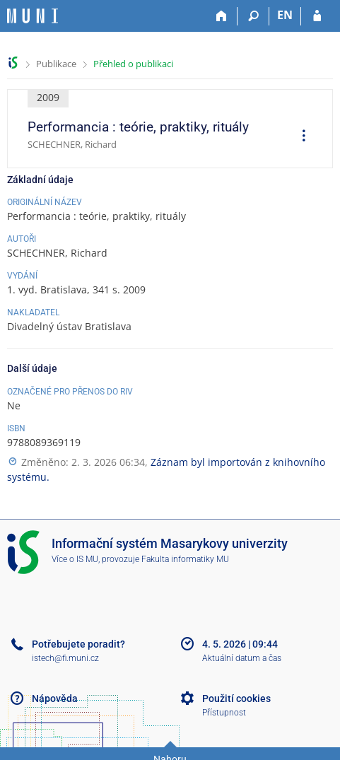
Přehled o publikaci (133, 63)
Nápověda (55, 698)
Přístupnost (224, 713)
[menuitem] (299, 137)
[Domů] (222, 16)
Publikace (56, 63)
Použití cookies (236, 698)
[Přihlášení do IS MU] (317, 16)
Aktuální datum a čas (241, 658)
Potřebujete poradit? (78, 644)
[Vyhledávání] (253, 16)
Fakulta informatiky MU (185, 559)
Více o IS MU (75, 559)
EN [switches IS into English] (285, 15)
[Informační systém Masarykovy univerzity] (32, 16)
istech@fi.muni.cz (65, 658)
